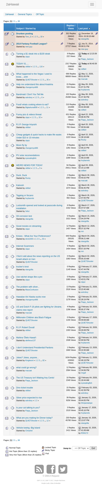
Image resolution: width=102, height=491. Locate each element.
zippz (27, 57)
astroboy (28, 97)
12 (48, 421)
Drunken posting (24, 33)
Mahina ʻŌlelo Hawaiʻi (26, 337)
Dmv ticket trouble (24, 387)
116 (41, 66)
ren (82, 231)
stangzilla (85, 39)
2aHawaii (12, 4)
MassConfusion (31, 290)
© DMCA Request (51, 476)
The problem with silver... (27, 287)
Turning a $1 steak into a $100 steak (33, 54)
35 (48, 80)
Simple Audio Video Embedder (51, 483)
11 (47, 107)
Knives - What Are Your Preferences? (33, 236)
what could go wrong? (26, 367)
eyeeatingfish (30, 158)
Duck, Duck (21, 175)
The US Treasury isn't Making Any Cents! (35, 377)
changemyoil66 (31, 87)
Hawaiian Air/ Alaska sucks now (31, 297)
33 (43, 239)
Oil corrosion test (24, 216)
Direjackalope (86, 403)
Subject (20, 28)
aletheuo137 (30, 340)
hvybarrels (85, 90)
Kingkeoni (29, 360)
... (17, 21)
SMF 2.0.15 (40, 480)
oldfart (28, 66)
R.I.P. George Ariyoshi (26, 124)
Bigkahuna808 (31, 107)
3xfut (27, 211)
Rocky (83, 140)
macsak (84, 79)
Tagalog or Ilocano (24, 195)
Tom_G (28, 37)
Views (71, 28)
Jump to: (67, 448)
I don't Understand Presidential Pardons (34, 347)
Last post (84, 28)
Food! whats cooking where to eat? (32, 104)
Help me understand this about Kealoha (34, 84)
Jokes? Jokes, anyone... (27, 357)
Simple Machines (59, 480)
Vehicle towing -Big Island (28, 428)
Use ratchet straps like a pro (29, 277)
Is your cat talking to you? (28, 407)
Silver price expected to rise (29, 397)
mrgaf (83, 373)
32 (40, 117)
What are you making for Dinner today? (34, 418)
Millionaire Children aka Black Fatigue (33, 317)
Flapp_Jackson (87, 59)
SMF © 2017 (50, 480)
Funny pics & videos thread (28, 114)
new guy (28, 47)
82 (44, 360)
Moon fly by (21, 145)
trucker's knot (22, 266)
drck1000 (29, 239)
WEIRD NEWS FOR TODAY (29, 165)
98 (19, 21)
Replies (70, 25)
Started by (30, 28)
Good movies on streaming (28, 226)
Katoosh (20, 185)
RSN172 (84, 433)
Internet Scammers (25, 246)
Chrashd (28, 431)
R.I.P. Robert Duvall (25, 327)
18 (41, 37)
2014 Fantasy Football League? (31, 44)
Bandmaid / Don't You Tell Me (29, 94)
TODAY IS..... (22, 64)
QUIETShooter (31, 80)
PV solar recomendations (28, 155)
